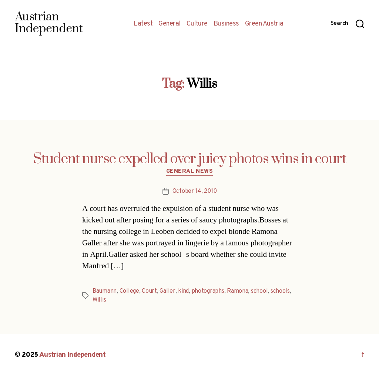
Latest (143, 24)
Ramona (237, 291)
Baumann (105, 291)
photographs (208, 291)
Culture (197, 24)
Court (149, 291)
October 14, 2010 (194, 191)
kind (183, 291)
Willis (99, 300)
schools (280, 291)
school (259, 291)
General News (189, 171)
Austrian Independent (72, 355)
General (169, 24)
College (129, 291)
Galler (167, 291)
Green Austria (264, 24)
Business (226, 24)
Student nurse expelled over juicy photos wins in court (189, 159)
